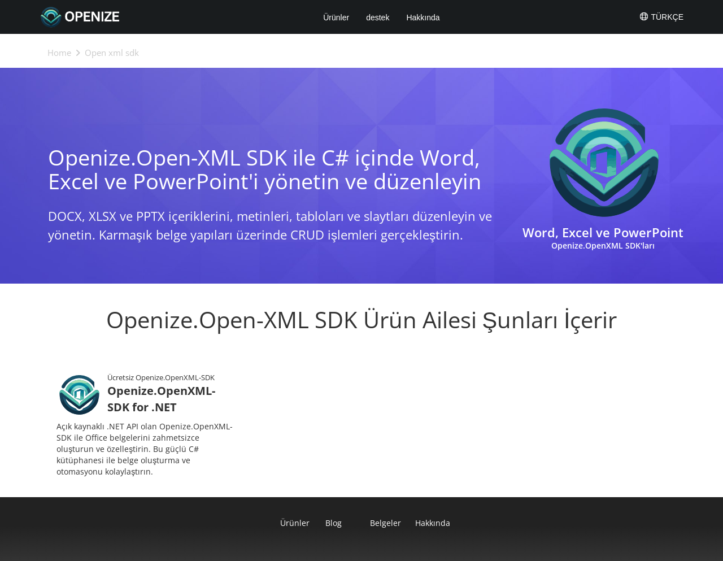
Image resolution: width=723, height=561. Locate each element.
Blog (333, 522)
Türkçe (661, 16)
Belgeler (384, 522)
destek (377, 17)
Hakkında (422, 17)
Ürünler (336, 17)
